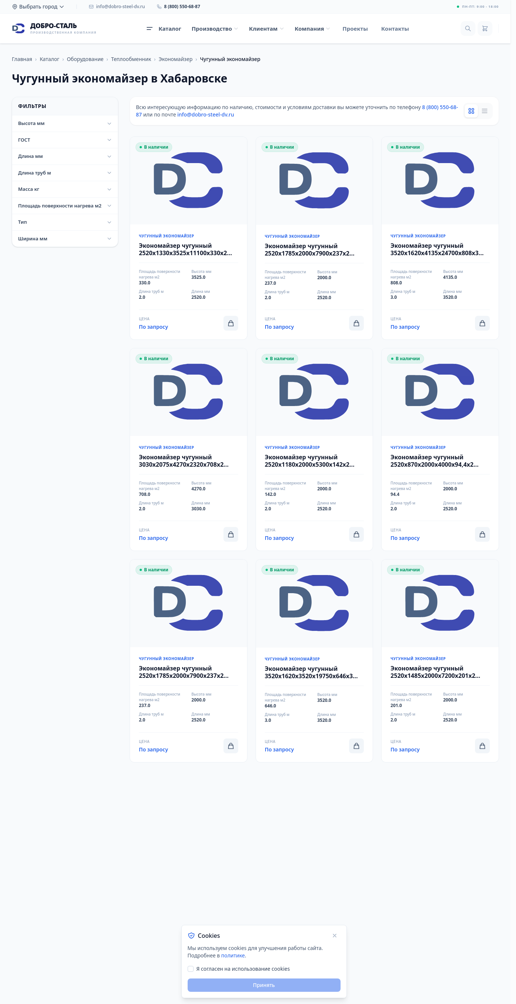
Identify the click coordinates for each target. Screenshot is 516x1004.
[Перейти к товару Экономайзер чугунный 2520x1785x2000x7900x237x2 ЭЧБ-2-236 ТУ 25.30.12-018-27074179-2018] (188, 661)
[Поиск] (468, 28)
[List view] (484, 111)
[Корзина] (485, 28)
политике (233, 955)
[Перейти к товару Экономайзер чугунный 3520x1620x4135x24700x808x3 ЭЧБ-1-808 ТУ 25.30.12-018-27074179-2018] (440, 238)
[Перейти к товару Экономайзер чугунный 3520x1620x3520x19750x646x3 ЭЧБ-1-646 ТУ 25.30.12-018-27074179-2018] (314, 661)
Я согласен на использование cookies (243, 968)
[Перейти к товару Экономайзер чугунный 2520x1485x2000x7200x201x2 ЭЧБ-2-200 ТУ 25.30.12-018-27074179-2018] (440, 661)
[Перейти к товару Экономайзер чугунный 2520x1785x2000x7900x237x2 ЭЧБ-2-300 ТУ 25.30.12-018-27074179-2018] (314, 238)
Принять (264, 984)
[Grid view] (471, 111)
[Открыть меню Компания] (312, 28)
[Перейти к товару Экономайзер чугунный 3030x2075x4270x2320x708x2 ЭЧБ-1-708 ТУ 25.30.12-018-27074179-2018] (188, 449)
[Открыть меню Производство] (215, 28)
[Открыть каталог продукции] (163, 28)
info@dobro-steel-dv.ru (205, 114)
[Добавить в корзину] (230, 323)
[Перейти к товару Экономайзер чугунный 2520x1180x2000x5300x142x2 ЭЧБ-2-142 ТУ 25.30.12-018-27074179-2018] (314, 449)
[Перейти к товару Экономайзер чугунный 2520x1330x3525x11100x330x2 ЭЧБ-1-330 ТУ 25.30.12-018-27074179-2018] (188, 238)
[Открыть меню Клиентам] (267, 28)
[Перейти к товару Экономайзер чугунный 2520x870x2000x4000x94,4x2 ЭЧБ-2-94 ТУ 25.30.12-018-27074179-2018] (440, 449)
